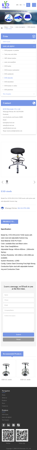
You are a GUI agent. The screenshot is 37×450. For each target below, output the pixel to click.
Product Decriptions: (10, 222)
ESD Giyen (6, 41)
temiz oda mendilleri (10, 62)
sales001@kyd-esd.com (9, 128)
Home (6, 27)
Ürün (11, 27)
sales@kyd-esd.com (8, 125)
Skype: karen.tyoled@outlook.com (12, 131)
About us (4, 397)
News (3, 403)
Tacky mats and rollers (10, 54)
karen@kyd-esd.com (8, 122)
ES (21, 5)
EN (17, 5)
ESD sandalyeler (9, 74)
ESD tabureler (31, 27)
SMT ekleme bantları (10, 58)
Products (4, 400)
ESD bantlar (7, 66)
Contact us (5, 406)
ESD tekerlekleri (9, 82)
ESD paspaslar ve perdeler (11, 50)
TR (24, 5)
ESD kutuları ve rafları (10, 86)
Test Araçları (7, 94)
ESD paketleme (8, 89)
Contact (7, 103)
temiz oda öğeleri (20, 27)
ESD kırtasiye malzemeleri (11, 70)
